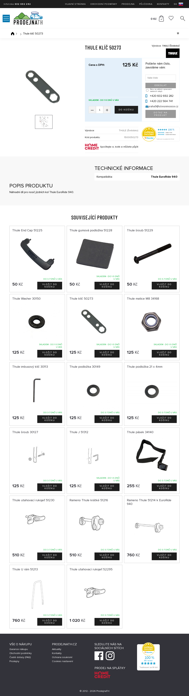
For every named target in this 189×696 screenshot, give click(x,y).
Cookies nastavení (62, 661)
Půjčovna (145, 4)
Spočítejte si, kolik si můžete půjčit (119, 146)
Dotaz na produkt (161, 114)
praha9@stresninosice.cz (163, 106)
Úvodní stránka (12, 33)
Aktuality (56, 649)
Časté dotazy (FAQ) (20, 657)
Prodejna (128, 4)
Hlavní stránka (75, 4)
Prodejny (14, 661)
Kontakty (163, 4)
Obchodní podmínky (103, 4)
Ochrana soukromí (62, 657)
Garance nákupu (18, 649)
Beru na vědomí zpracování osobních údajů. (161, 90)
